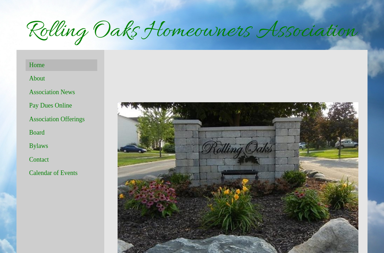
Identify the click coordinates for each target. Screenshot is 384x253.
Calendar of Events (53, 172)
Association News (52, 92)
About (37, 78)
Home (37, 65)
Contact (39, 159)
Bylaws (38, 145)
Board (37, 132)
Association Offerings (57, 119)
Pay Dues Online (50, 105)
